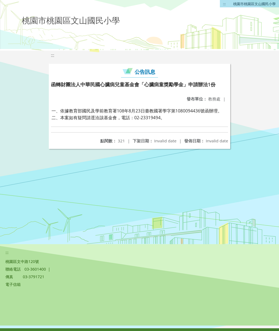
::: (224, 3)
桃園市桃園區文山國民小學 (254, 3)
